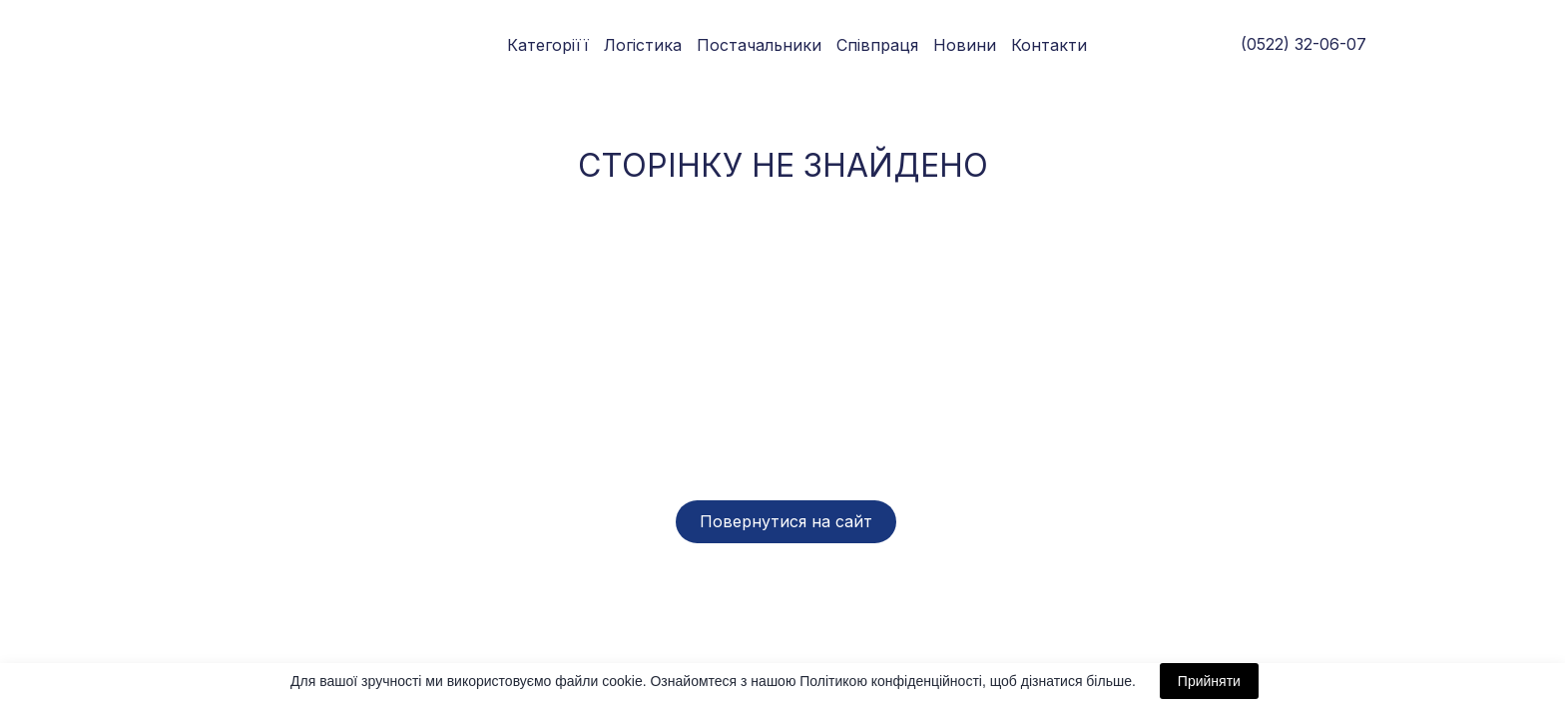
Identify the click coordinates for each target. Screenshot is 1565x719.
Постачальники (759, 45)
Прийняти (1209, 681)
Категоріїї (548, 45)
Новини (964, 45)
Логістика (643, 45)
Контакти (1049, 45)
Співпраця (877, 45)
